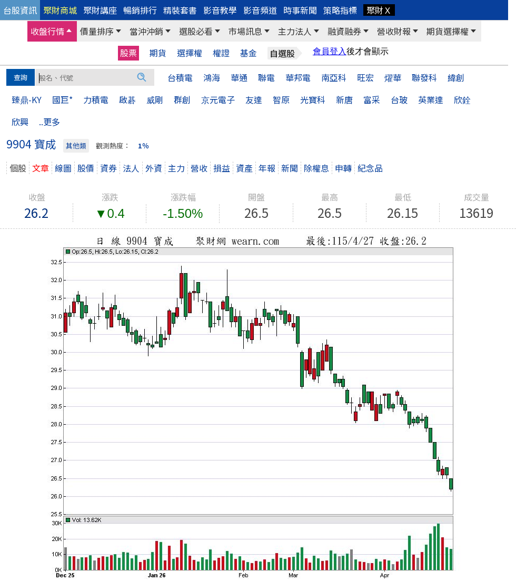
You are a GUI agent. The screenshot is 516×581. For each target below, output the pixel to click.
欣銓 (462, 99)
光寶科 (312, 99)
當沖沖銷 (146, 31)
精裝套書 (180, 10)
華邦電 (298, 77)
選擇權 (189, 53)
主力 (176, 168)
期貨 (158, 53)
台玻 (399, 99)
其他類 (76, 146)
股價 (85, 168)
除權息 (316, 168)
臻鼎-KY (27, 99)
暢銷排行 (140, 10)
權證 (221, 53)
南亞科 (333, 77)
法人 (131, 168)
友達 (253, 99)
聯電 (266, 77)
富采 (371, 99)
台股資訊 (20, 10)
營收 (199, 168)
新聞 (289, 168)
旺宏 (365, 77)
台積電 (180, 77)
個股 (17, 168)
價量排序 (97, 31)
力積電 (95, 99)
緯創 (456, 77)
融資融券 (344, 31)
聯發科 (424, 77)
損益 (221, 168)
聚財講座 (100, 10)
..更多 (49, 121)
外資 (153, 168)
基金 (248, 53)
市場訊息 (245, 31)
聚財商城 (60, 10)
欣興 (20, 121)
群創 (182, 99)
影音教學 (220, 10)
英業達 (430, 99)
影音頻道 (260, 10)
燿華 (392, 77)
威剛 (154, 99)
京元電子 (218, 99)
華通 (239, 77)
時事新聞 (300, 10)
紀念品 (370, 168)
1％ (143, 146)
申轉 (343, 168)
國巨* (62, 99)
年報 (267, 168)
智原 (281, 99)
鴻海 (211, 77)
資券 (108, 168)
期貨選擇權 (447, 31)
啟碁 (127, 99)
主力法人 (295, 31)
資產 (244, 168)
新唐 (344, 99)
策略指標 (340, 10)
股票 (128, 52)
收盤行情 (47, 31)
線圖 (63, 168)
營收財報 (394, 31)
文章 (40, 168)
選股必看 (196, 31)
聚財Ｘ (379, 10)
